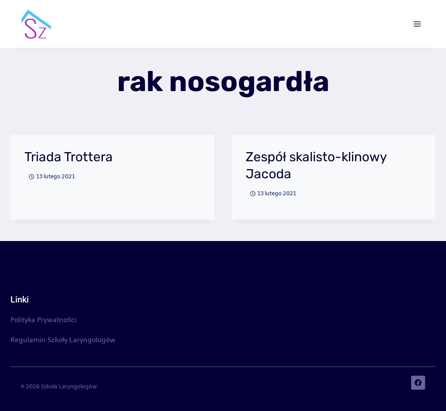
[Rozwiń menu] (417, 24)
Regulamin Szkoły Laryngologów (62, 340)
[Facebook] (418, 383)
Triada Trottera (68, 157)
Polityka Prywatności (43, 320)
